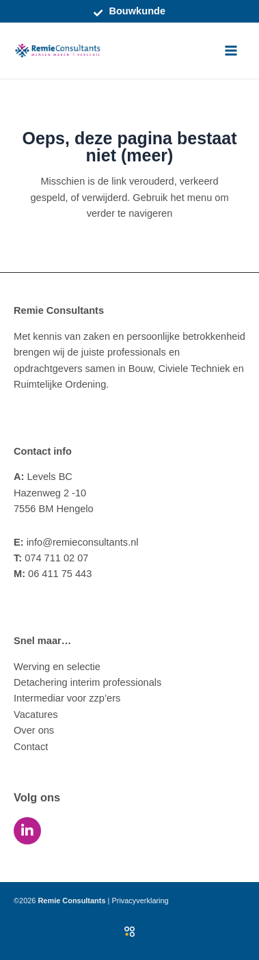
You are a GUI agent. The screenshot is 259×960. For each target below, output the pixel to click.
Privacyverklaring (139, 900)
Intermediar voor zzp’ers (67, 698)
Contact (31, 746)
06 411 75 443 (53, 573)
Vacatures (36, 714)
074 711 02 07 (51, 557)
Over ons (34, 730)
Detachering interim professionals (87, 682)
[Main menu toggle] (231, 50)
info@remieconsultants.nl (76, 542)
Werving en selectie (57, 666)
